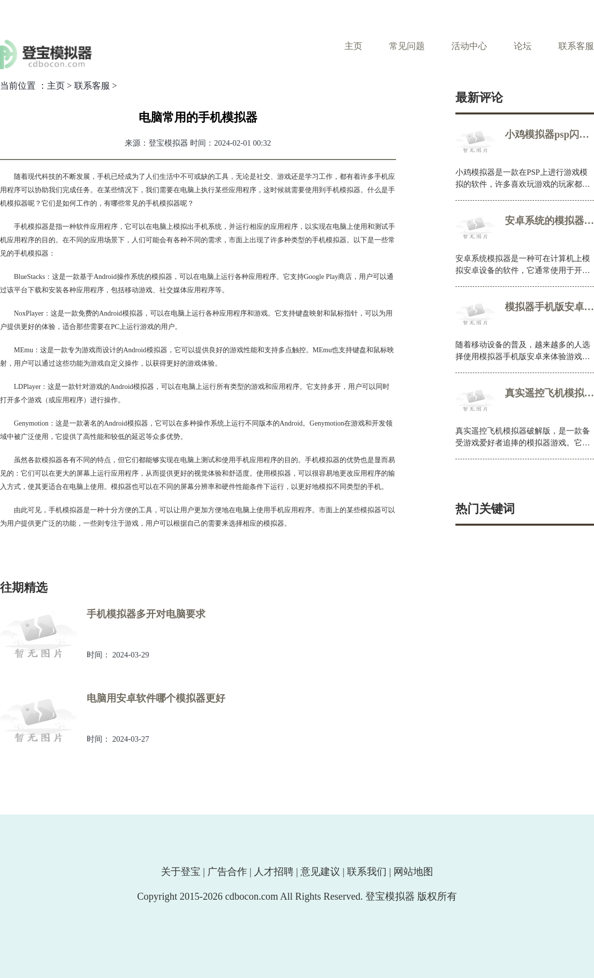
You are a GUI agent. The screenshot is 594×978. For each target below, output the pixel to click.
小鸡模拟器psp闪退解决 (549, 134)
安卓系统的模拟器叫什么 (549, 220)
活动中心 (469, 46)
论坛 (523, 46)
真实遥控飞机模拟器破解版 (549, 392)
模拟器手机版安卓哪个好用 (549, 306)
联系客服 (576, 46)
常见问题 (407, 46)
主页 (353, 46)
